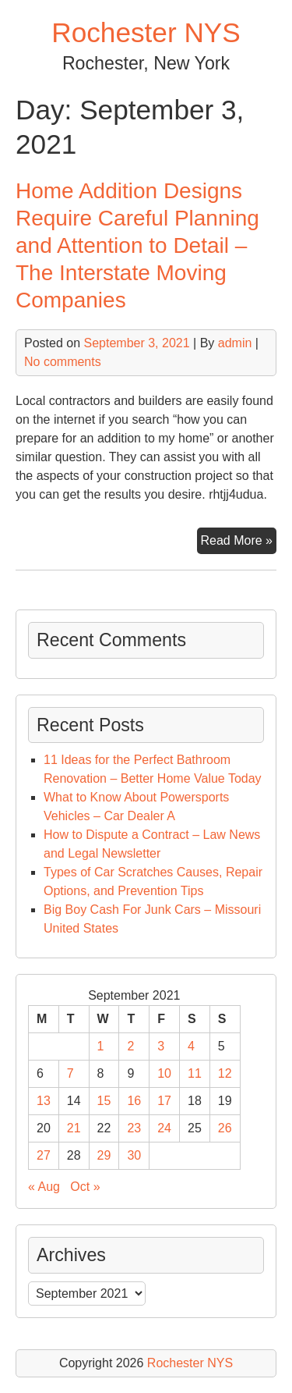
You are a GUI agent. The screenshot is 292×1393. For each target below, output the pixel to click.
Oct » (85, 1186)
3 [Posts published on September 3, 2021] (160, 1046)
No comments (62, 361)
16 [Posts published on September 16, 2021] (134, 1100)
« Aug (44, 1186)
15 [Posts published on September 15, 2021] (104, 1100)
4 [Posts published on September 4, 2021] (191, 1046)
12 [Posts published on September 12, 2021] (225, 1073)
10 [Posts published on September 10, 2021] (164, 1073)
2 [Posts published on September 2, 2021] (130, 1046)
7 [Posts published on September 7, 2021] (70, 1073)
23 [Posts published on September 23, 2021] (134, 1128)
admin (235, 343)
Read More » (239, 542)
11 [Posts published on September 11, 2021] (195, 1073)
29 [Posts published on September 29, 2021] (104, 1155)
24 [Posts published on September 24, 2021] (164, 1128)
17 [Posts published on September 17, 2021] (164, 1100)
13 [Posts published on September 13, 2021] (44, 1100)
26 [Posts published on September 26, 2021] (225, 1128)
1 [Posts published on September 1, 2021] (100, 1046)
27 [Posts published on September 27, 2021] (44, 1155)
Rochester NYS (146, 32)
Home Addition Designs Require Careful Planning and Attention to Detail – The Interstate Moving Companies (137, 245)
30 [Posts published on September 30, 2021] (134, 1155)
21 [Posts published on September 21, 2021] (74, 1128)
